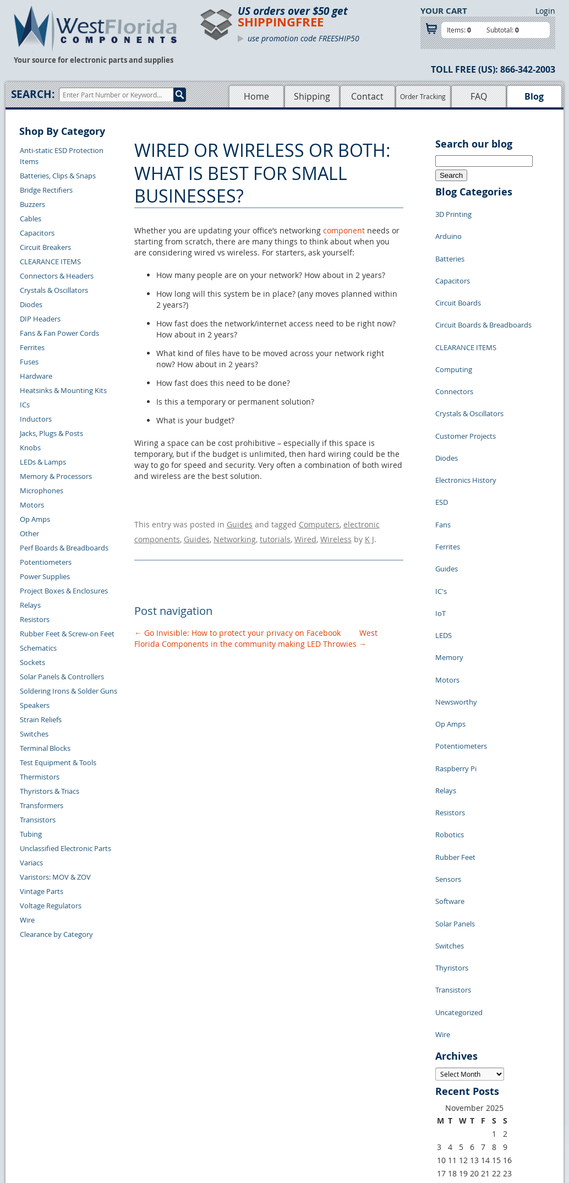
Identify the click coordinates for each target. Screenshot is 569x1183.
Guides (240, 522)
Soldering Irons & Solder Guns (68, 691)
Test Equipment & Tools (58, 762)
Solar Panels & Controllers (62, 677)
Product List (234, 1076)
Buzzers (32, 204)
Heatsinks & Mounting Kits (63, 390)
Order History (133, 1088)
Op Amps (35, 519)
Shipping (312, 96)
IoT (440, 509)
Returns (124, 1063)
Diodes (31, 304)
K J (369, 533)
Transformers (41, 805)
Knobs (30, 448)
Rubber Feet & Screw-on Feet (67, 634)
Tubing (31, 834)
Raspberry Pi (456, 624)
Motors (32, 505)
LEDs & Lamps (43, 462)
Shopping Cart (237, 1063)
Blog (534, 96)
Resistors (35, 619)
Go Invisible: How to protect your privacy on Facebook (237, 625)
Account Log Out (138, 1101)
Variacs (31, 863)
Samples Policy (308, 1050)
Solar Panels (455, 740)
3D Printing (453, 211)
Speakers (35, 705)
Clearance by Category (56, 934)
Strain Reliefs (41, 719)
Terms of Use (305, 1076)
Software (449, 723)
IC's (441, 492)
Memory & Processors (56, 476)
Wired (305, 533)
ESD (441, 426)
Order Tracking (423, 96)
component (344, 230)
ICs (25, 405)
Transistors (38, 820)
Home (256, 96)
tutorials (275, 533)
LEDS (443, 525)
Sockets (32, 662)
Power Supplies (45, 576)
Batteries (449, 244)
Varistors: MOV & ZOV (55, 877)
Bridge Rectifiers (46, 190)
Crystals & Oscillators (54, 290)
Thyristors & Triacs (49, 791)
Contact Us (129, 1050)
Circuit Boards (458, 277)
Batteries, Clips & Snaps (58, 176)
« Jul (443, 984)
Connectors (454, 343)
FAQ (478, 96)
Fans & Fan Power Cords (59, 333)
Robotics (449, 674)
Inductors (36, 419)
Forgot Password (139, 1114)
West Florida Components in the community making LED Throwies (255, 631)
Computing (453, 327)
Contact (367, 96)
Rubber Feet (455, 690)
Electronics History (465, 410)
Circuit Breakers (45, 247)
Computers (319, 522)
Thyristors (451, 773)
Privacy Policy (306, 1063)
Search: (32, 94)
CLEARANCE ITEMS (50, 261)
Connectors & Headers (57, 276)
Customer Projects (465, 376)
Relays (30, 605)
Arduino (448, 228)
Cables (30, 218)
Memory (449, 542)
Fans (443, 443)
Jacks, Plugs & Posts (51, 433)
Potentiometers (46, 562)
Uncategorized (459, 806)
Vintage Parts (41, 891)
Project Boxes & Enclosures (64, 591)
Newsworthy (456, 575)
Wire (27, 920)
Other (29, 533)
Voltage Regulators (50, 906)
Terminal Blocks (45, 748)
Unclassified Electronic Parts (65, 848)
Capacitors (37, 233)
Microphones (41, 490)
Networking (235, 533)
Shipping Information (146, 1076)
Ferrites (32, 347)
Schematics (38, 648)
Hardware (36, 376)
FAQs (222, 1088)
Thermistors (39, 777)
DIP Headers (40, 319)
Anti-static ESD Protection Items (61, 155)
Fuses (29, 362)
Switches (34, 734)
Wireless (336, 533)
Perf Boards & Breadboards (64, 548)
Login (545, 11)
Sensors (448, 707)
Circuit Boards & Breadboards (483, 294)
